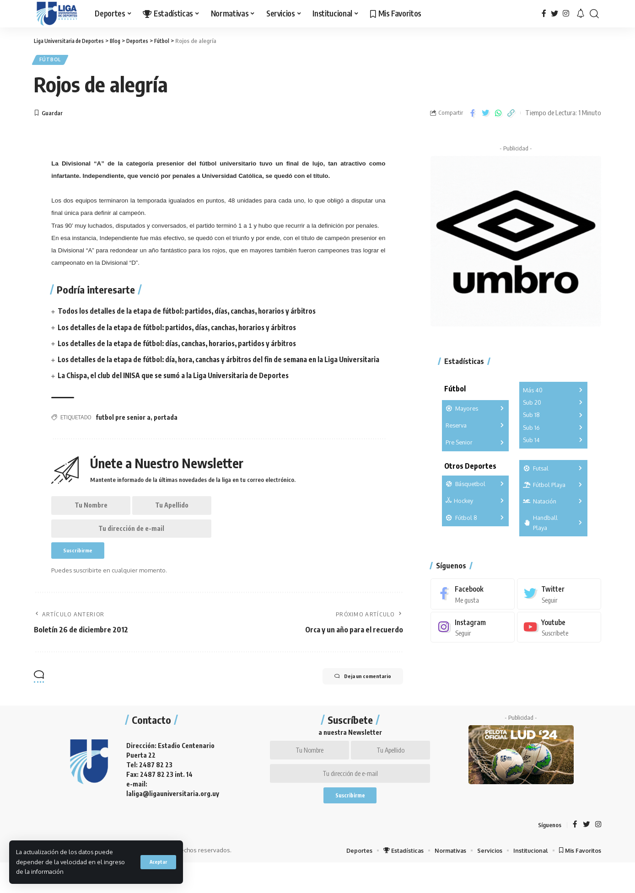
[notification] (580, 14)
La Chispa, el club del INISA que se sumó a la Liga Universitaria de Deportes (178, 388)
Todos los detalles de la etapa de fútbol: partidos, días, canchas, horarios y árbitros (193, 313)
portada (166, 430)
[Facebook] (544, 13)
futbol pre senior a (123, 430)
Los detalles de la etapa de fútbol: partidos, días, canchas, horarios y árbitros (183, 329)
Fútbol (52, 61)
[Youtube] (559, 623)
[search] (594, 13)
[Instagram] (565, 13)
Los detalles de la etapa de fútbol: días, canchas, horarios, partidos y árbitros (183, 345)
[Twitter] (554, 13)
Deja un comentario (355, 699)
